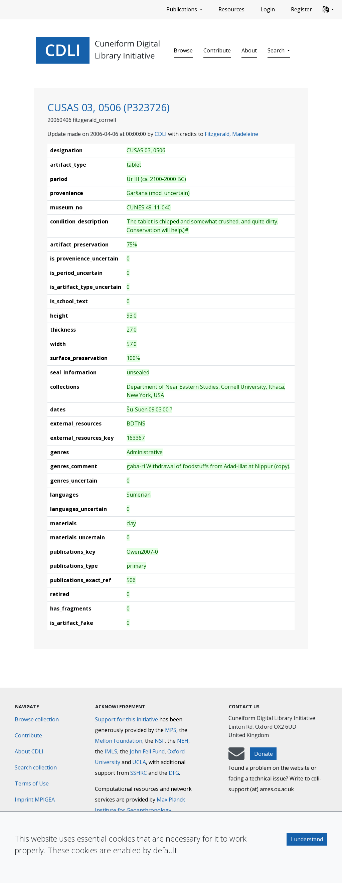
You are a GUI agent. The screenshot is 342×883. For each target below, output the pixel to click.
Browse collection (37, 719)
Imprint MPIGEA (35, 799)
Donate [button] (263, 753)
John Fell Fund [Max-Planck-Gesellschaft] (147, 751)
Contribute (217, 50)
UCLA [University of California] (139, 762)
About (249, 50)
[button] (328, 10)
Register (301, 9)
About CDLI (29, 751)
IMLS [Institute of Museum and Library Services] (111, 751)
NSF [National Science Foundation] (160, 740)
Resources (231, 9)
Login (268, 9)
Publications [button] (182, 9)
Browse (183, 50)
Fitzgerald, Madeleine (231, 134)
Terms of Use (32, 783)
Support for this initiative (126, 719)
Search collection (36, 767)
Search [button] (277, 50)
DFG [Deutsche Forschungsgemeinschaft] (174, 772)
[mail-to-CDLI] (236, 756)
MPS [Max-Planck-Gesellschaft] (170, 730)
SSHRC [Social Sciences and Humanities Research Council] (138, 772)
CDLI (161, 134)
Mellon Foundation (118, 740)
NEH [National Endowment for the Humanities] (182, 740)
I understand (307, 839)
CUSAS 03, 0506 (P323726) (108, 107)
